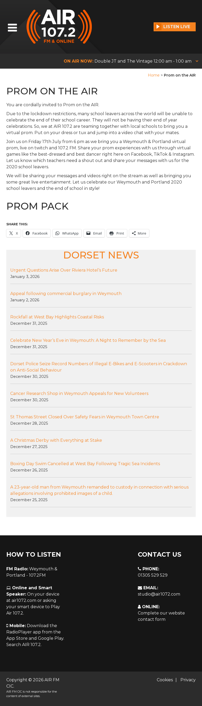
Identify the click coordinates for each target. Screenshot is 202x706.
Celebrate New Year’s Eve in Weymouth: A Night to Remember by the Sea (88, 340)
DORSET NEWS (101, 255)
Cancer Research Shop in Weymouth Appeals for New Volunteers (79, 393)
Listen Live (172, 26)
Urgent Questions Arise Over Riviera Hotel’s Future (63, 270)
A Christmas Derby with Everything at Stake (56, 440)
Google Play (50, 638)
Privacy (188, 679)
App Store (17, 638)
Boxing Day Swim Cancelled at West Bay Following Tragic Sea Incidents (85, 463)
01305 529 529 (153, 575)
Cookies (165, 679)
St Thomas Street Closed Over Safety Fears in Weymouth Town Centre (84, 416)
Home (154, 75)
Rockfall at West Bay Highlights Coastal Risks (57, 316)
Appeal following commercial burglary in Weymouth (66, 293)
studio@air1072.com (159, 594)
